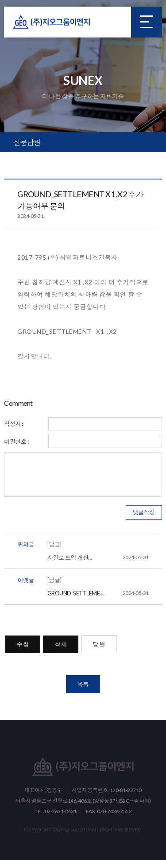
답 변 (99, 644)
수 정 (22, 644)
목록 (83, 684)
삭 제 (60, 644)
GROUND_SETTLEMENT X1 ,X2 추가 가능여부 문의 (98, 593)
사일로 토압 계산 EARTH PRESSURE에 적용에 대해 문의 (98, 557)
